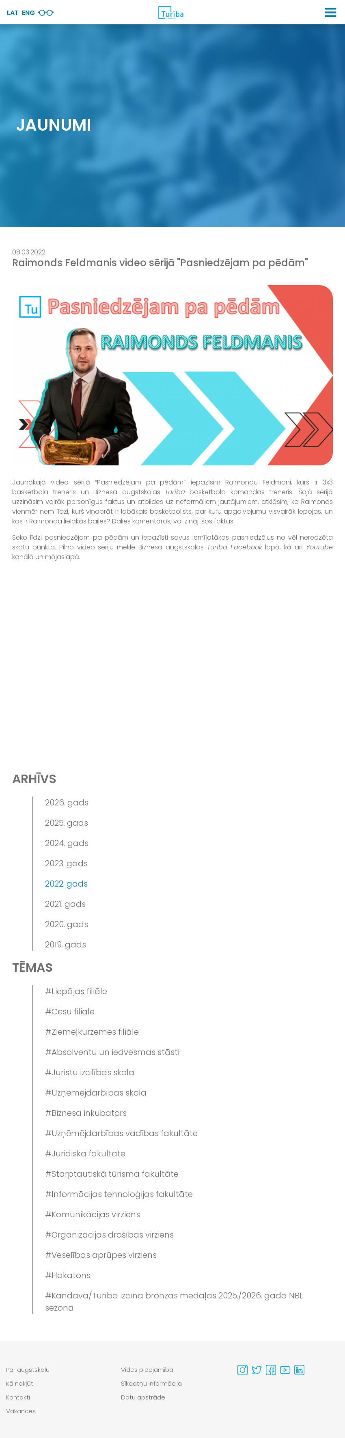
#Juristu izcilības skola (89, 1072)
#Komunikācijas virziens (92, 1214)
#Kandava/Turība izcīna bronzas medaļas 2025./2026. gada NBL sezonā (174, 1301)
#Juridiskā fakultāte (85, 1153)
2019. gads (65, 944)
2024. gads (66, 843)
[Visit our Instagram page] (242, 1370)
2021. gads (65, 904)
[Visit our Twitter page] (257, 1370)
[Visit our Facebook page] (271, 1370)
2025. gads (66, 823)
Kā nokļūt (19, 1383)
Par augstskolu (28, 1369)
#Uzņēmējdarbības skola (96, 1092)
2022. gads (66, 883)
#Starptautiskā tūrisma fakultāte (112, 1174)
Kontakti (18, 1397)
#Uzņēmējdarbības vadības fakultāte (121, 1133)
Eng (28, 12)
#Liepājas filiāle (76, 991)
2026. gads (66, 802)
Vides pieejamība (147, 1369)
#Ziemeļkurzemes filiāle (92, 1032)
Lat (13, 12)
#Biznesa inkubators (86, 1113)
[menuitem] (57, 1370)
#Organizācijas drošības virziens (109, 1234)
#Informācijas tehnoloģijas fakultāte (119, 1194)
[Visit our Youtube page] (285, 1370)
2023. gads (66, 863)
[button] (330, 12)
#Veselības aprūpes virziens (101, 1255)
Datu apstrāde (143, 1397)
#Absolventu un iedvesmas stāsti (112, 1052)
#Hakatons (68, 1275)
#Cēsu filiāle (70, 1011)
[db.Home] (170, 12)
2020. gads (66, 924)
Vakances (21, 1411)
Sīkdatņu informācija (151, 1383)
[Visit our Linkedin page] (299, 1370)
